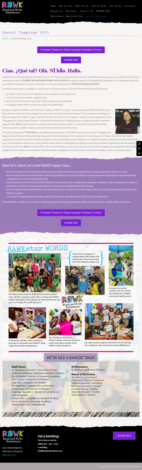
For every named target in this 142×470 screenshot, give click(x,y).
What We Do (82, 6)
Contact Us (86, 11)
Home (53, 6)
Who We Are (65, 6)
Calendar (130, 6)
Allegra (134, 466)
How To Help (99, 6)
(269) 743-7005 (8, 455)
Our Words (115, 6)
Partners (71, 11)
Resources (57, 11)
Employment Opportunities (67, 16)
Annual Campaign (96, 16)
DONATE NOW (102, 11)
